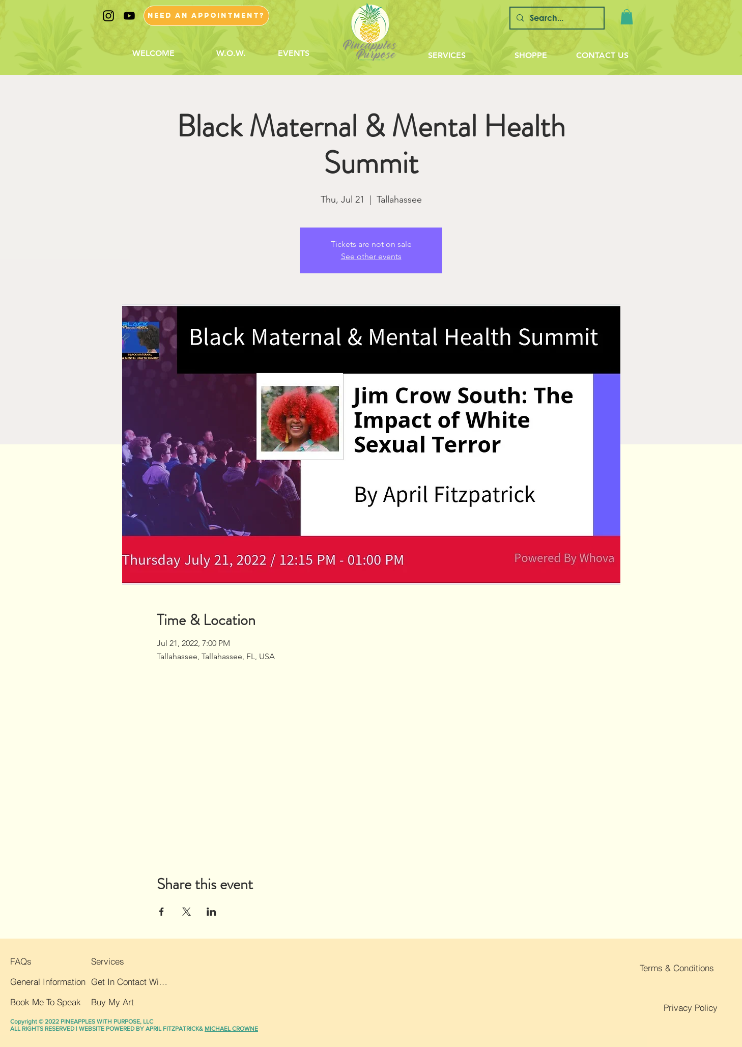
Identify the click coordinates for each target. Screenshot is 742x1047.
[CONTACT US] (602, 55)
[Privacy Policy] (679, 1008)
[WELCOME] (153, 53)
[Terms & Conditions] (676, 968)
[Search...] (556, 18)
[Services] (129, 961)
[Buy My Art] (130, 1002)
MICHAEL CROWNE (231, 1028)
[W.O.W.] (231, 53)
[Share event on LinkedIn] (211, 912)
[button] (626, 16)
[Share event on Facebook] (161, 912)
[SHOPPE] (530, 55)
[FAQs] (40, 961)
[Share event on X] (186, 912)
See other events (371, 256)
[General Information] (48, 982)
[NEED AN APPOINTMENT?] (206, 16)
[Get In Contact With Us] (130, 982)
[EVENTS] (294, 53)
